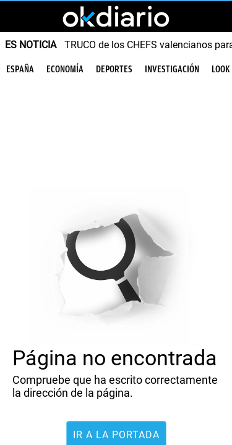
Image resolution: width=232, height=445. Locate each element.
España (20, 69)
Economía (65, 69)
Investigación (172, 69)
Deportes (114, 69)
